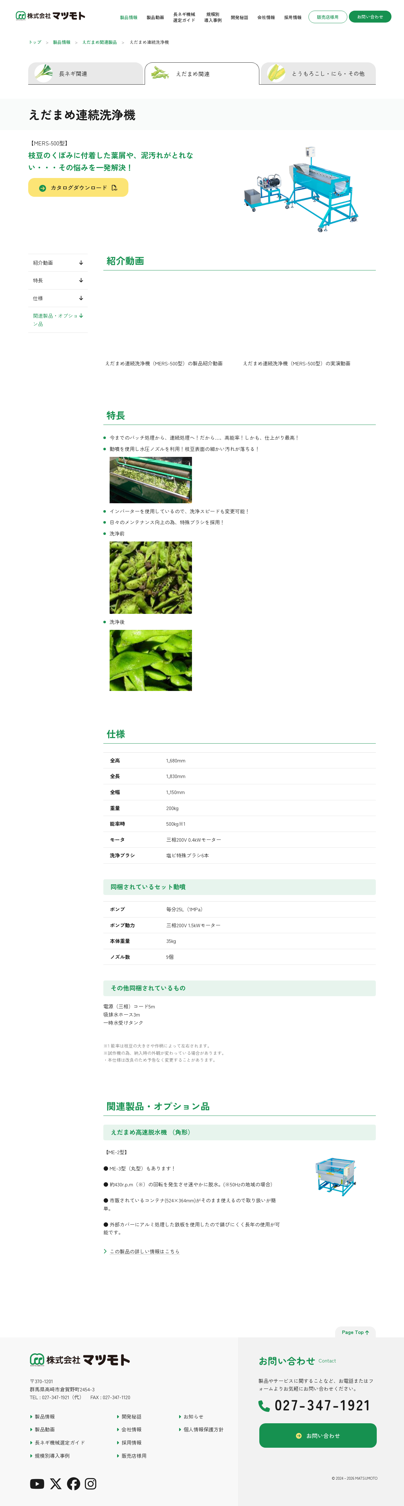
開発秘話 (239, 18)
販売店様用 (328, 18)
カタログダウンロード (79, 187)
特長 (38, 280)
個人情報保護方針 (204, 1429)
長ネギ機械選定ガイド (184, 18)
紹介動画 (43, 262)
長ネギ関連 (73, 73)
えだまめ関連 (193, 74)
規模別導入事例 (213, 18)
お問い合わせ (370, 17)
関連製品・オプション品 (55, 319)
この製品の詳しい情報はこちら (145, 1251)
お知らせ (194, 1416)
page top (355, 1332)
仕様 (38, 298)
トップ (34, 42)
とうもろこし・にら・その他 (328, 73)
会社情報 (266, 18)
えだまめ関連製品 (99, 42)
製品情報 (128, 18)
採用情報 (293, 18)
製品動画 (155, 18)
